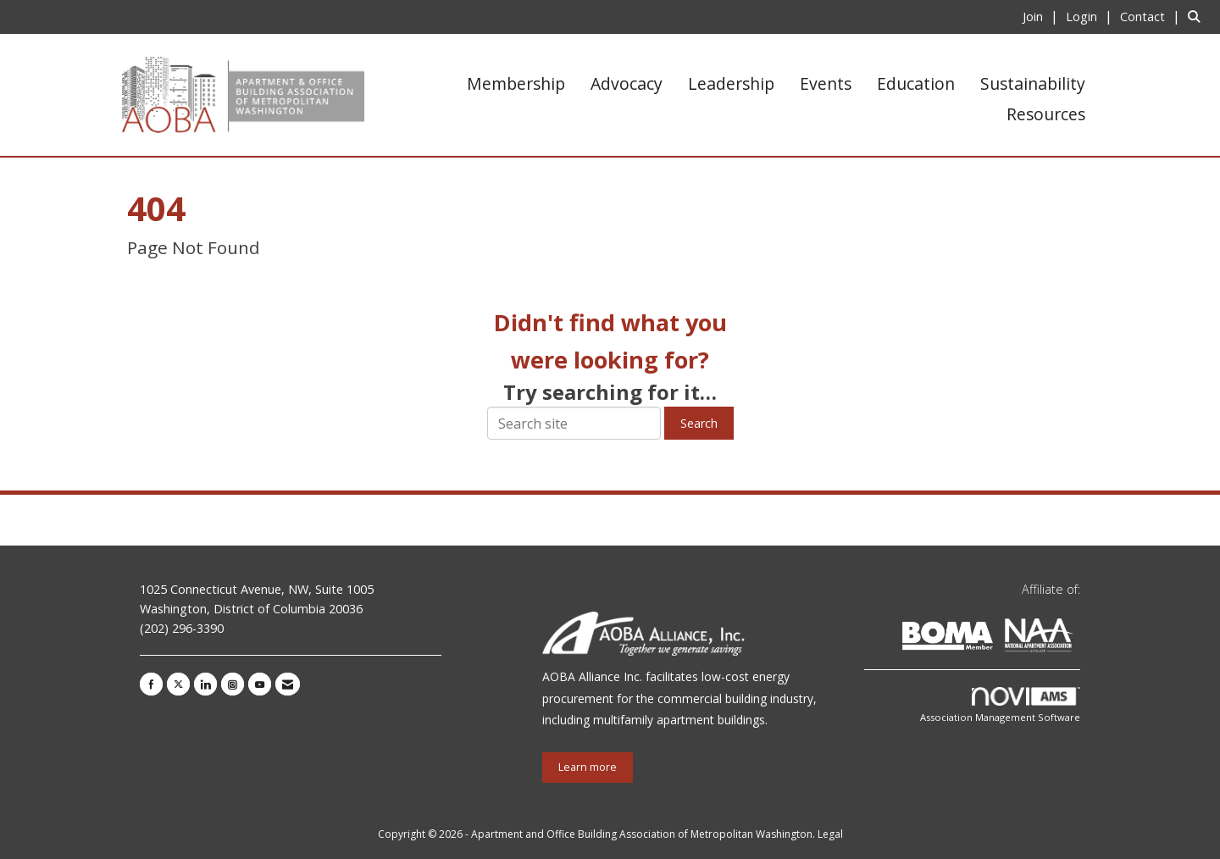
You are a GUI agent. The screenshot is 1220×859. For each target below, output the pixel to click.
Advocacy (627, 83)
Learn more (587, 767)
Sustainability (1032, 83)
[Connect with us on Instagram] (232, 684)
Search (699, 423)
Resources (1045, 114)
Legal (830, 834)
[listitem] (1042, 16)
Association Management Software (1000, 705)
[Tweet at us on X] (178, 684)
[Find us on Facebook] (151, 684)
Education (916, 83)
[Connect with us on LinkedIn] (205, 684)
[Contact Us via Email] (287, 684)
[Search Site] (1197, 16)
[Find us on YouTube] (259, 684)
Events (825, 83)
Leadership (731, 83)
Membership (516, 83)
